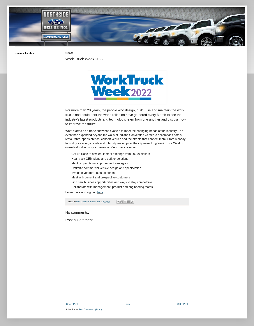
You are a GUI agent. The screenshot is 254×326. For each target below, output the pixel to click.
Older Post (182, 304)
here (100, 192)
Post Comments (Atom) (90, 309)
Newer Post (72, 304)
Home (127, 304)
